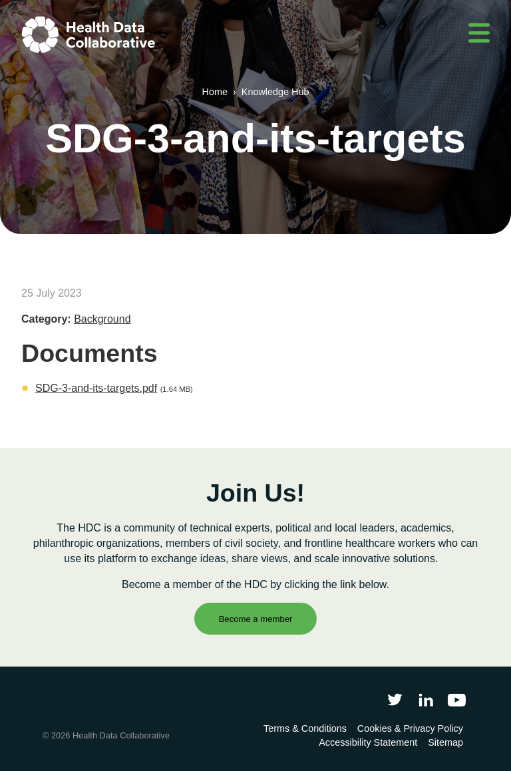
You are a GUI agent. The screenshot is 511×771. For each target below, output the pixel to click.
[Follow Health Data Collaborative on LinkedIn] (425, 699)
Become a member (256, 619)
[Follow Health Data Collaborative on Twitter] (395, 699)
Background (102, 319)
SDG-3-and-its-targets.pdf (96, 388)
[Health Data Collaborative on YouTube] (456, 699)
